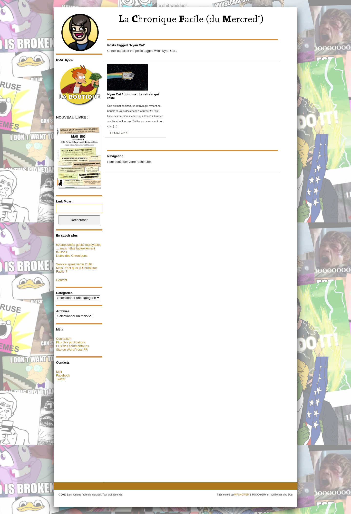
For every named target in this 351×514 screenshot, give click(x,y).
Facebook (63, 375)
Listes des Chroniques (72, 255)
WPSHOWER (241, 494)
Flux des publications (71, 342)
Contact (61, 280)
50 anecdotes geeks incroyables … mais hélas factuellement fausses (78, 248)
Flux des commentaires (72, 346)
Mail (59, 372)
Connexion (63, 338)
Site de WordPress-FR (72, 349)
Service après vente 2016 (74, 264)
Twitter (60, 379)
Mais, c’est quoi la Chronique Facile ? (76, 269)
